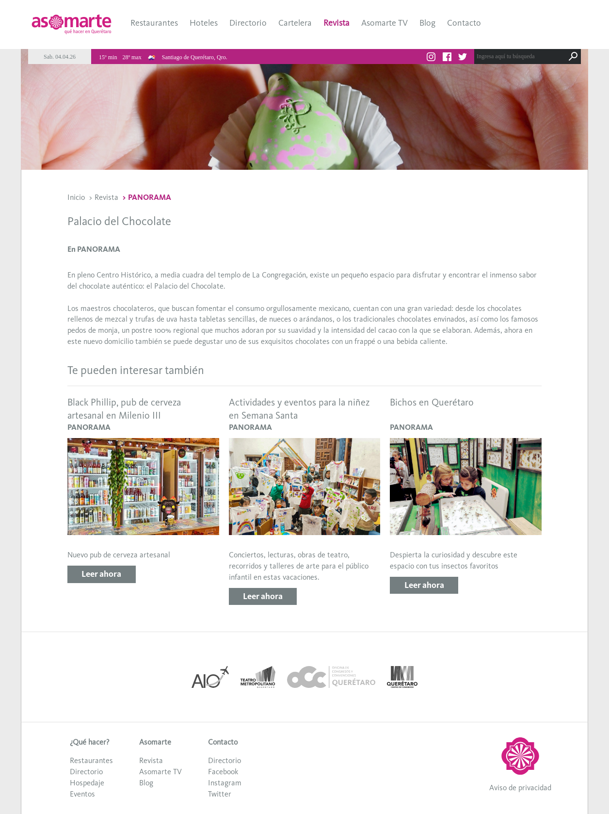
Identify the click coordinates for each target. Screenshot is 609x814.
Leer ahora (101, 574)
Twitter (219, 793)
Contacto (464, 22)
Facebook (223, 771)
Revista (336, 22)
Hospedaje (87, 782)
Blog (427, 22)
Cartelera (295, 22)
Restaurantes (154, 22)
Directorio (248, 22)
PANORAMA (149, 197)
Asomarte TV (384, 22)
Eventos (82, 793)
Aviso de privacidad (520, 787)
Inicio (76, 197)
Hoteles (204, 22)
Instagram (224, 782)
